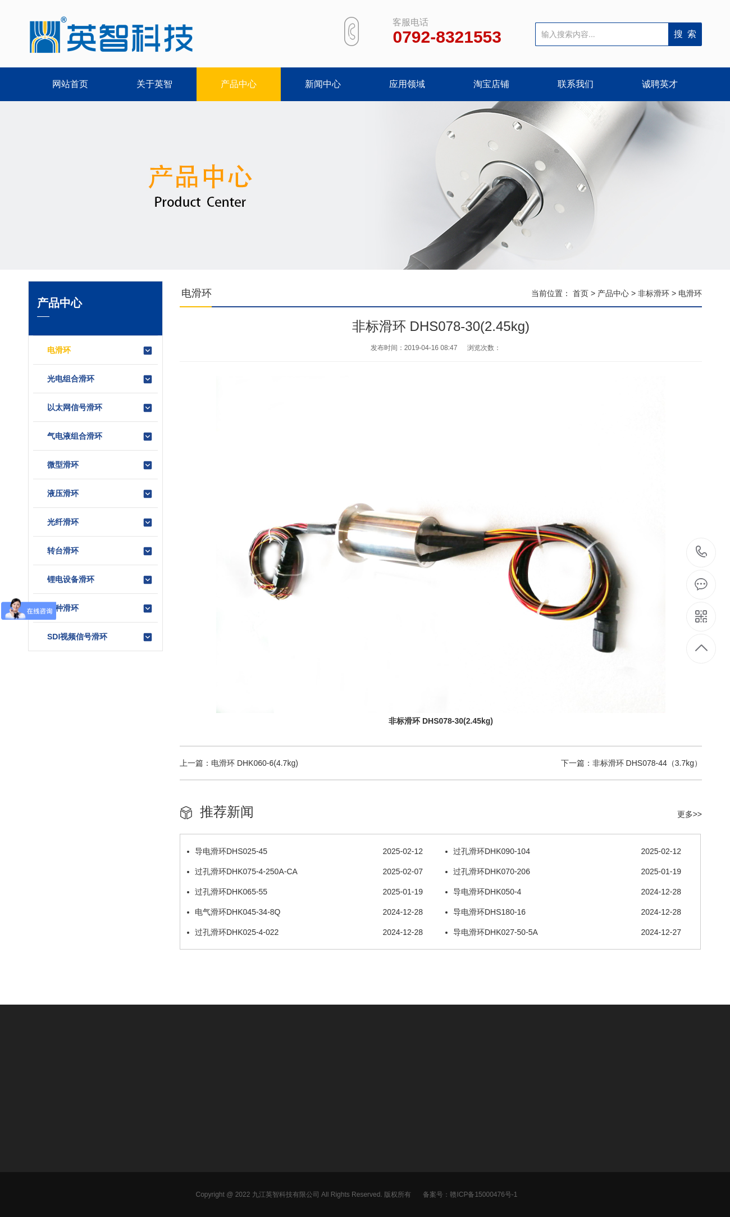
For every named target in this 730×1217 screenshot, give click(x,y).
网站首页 (70, 84)
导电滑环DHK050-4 (563, 892)
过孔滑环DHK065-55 (305, 892)
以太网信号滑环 (100, 408)
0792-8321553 (702, 552)
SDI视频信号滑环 (100, 637)
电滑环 (100, 350)
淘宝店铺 (491, 84)
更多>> (689, 814)
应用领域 (407, 84)
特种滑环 (100, 608)
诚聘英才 (660, 84)
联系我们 (576, 84)
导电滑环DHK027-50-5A (563, 932)
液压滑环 (100, 493)
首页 (580, 293)
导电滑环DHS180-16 (563, 912)
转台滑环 (100, 551)
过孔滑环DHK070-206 (563, 871)
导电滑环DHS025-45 (305, 851)
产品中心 (239, 84)
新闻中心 (323, 84)
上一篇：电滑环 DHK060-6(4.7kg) (239, 763)
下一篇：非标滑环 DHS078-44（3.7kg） (631, 763)
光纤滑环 (100, 522)
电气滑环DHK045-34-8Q (305, 912)
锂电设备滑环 (100, 579)
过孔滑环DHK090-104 (563, 851)
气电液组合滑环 (100, 436)
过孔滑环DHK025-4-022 (305, 932)
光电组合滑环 (100, 379)
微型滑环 (100, 465)
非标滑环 (653, 293)
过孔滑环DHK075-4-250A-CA (305, 871)
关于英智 (154, 84)
